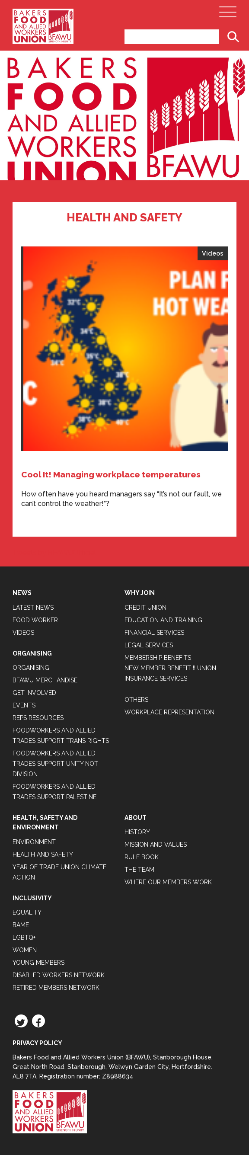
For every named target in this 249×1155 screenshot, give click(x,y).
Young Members (38, 962)
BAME (21, 924)
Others (136, 699)
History (137, 832)
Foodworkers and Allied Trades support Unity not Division (55, 763)
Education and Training (163, 620)
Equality (27, 912)
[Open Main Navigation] (227, 14)
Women (25, 950)
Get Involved (34, 692)
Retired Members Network (56, 987)
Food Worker (35, 620)
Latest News (33, 607)
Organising (31, 667)
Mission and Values (155, 844)
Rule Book (141, 857)
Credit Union (145, 607)
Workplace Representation (169, 712)
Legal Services (148, 645)
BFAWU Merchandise (45, 680)
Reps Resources (38, 717)
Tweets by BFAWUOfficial (54, 552)
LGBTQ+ (24, 937)
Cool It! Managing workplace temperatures (111, 474)
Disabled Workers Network (59, 975)
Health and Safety (43, 854)
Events (24, 705)
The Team (139, 869)
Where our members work (168, 882)
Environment (34, 841)
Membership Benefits (157, 657)
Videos (212, 253)
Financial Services (154, 632)
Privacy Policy (37, 1043)
